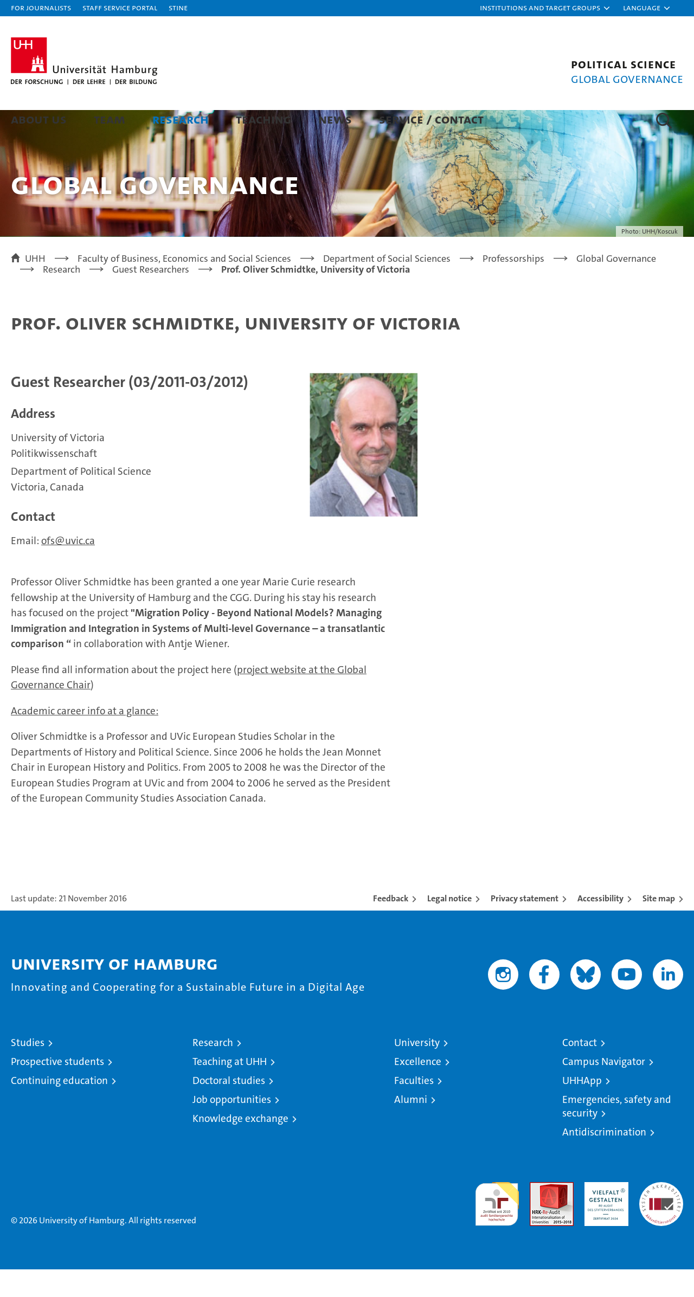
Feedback (390, 926)
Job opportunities (231, 1127)
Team (109, 119)
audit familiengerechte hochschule (497, 1227)
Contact (579, 1070)
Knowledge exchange (240, 1146)
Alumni (410, 1127)
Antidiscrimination (604, 1159)
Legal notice (449, 926)
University (417, 1070)
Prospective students (57, 1089)
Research (180, 119)
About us (39, 119)
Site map (658, 926)
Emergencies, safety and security (616, 1133)
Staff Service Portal (119, 7)
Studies (27, 1070)
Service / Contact (431, 119)
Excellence (417, 1089)
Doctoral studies (228, 1108)
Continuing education (59, 1108)
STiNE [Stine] (178, 7)
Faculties (414, 1108)
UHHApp (582, 1108)
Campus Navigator (603, 1089)
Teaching (263, 119)
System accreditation (661, 1221)
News (335, 119)
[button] (545, 8)
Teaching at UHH (229, 1089)
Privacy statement (524, 926)
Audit (540, 1215)
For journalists (41, 7)
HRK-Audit (603, 1215)
